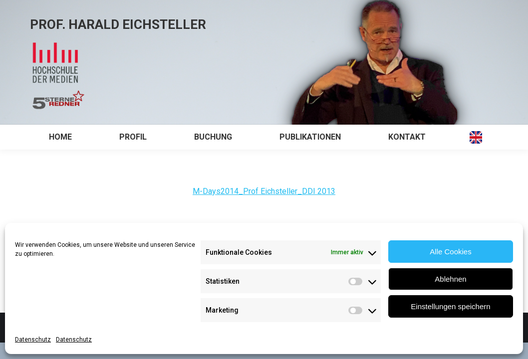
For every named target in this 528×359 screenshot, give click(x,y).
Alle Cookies (450, 251)
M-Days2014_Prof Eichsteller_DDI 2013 (264, 191)
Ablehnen (450, 279)
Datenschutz (33, 339)
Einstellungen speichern (450, 306)
